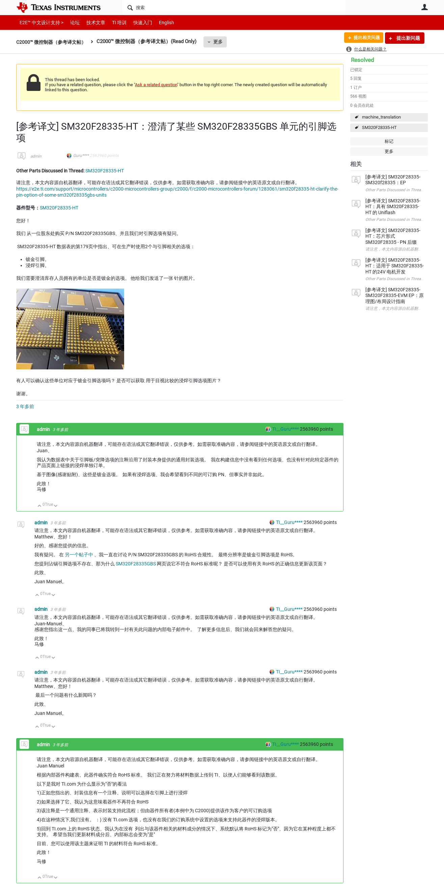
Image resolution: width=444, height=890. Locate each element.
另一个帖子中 (79, 554)
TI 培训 (113, 22)
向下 (56, 506)
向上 (40, 506)
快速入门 (136, 22)
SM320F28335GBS (136, 563)
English (158, 22)
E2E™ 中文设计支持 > (40, 22)
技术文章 (91, 22)
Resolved (362, 60)
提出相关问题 (365, 38)
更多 (222, 41)
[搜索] (233, 7)
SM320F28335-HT (379, 127)
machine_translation (381, 117)
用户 (424, 7)
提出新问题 (407, 38)
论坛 (71, 22)
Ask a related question (156, 84)
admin (35, 156)
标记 (389, 141)
